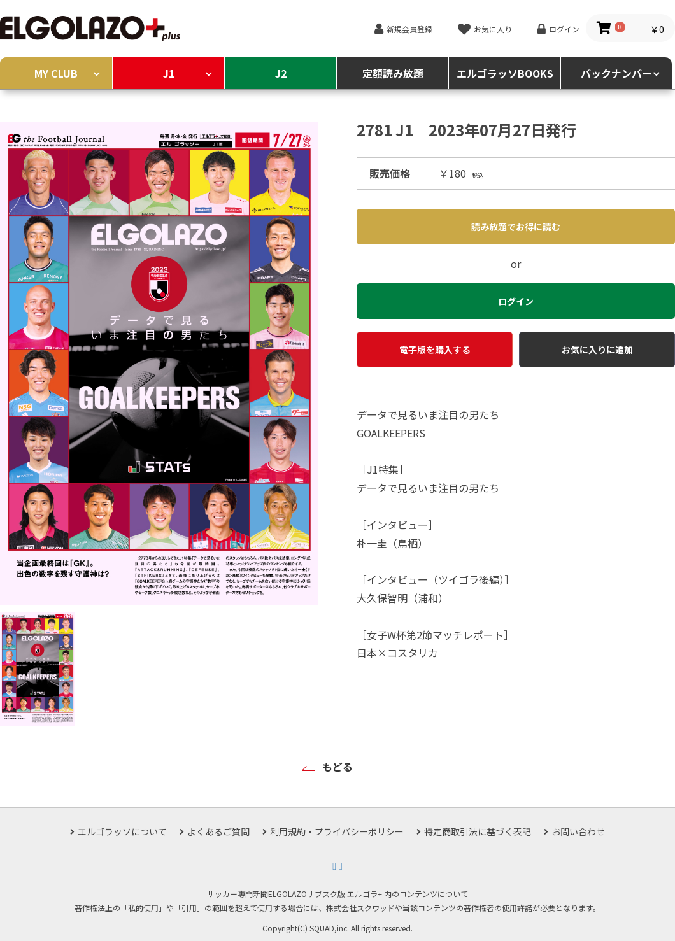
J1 (168, 73)
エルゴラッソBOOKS (505, 73)
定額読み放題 (392, 73)
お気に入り (493, 29)
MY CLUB (56, 73)
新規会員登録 (409, 29)
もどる (337, 766)
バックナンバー (616, 73)
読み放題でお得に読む (515, 226)
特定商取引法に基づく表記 (477, 831)
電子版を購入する (435, 349)
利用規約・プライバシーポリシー (337, 831)
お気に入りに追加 (597, 349)
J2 (281, 73)
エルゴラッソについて (122, 831)
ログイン (564, 29)
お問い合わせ (578, 831)
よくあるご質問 (218, 831)
